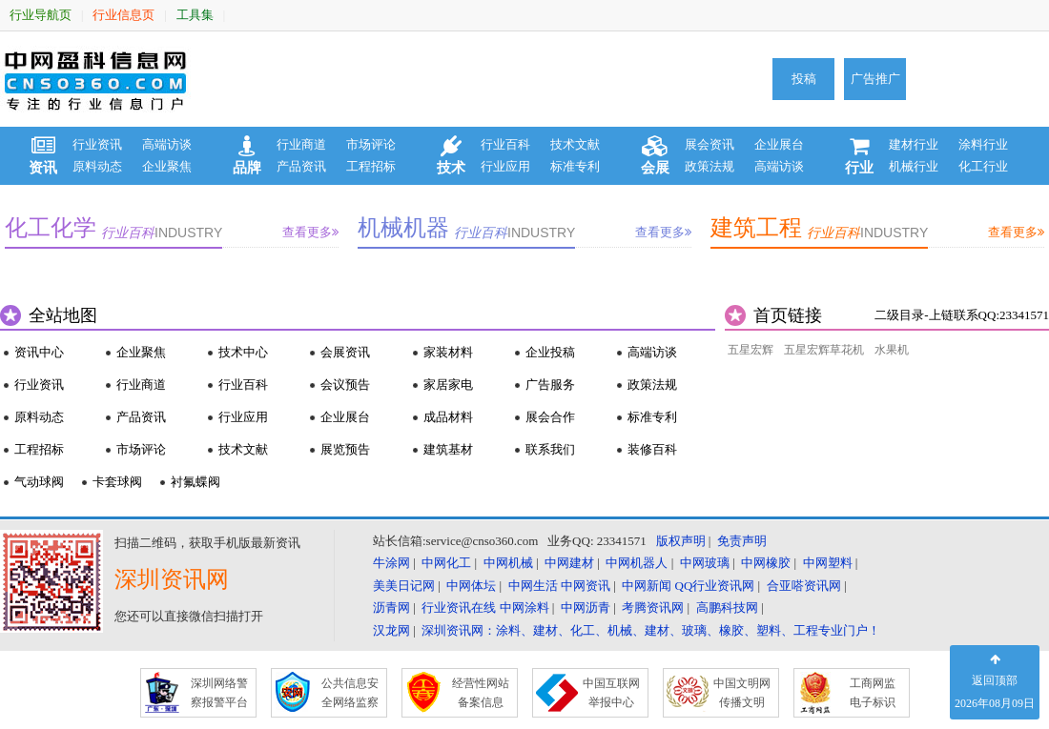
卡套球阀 (117, 482)
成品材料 (448, 417)
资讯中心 (39, 352)
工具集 (195, 15)
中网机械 (508, 563)
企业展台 (779, 144)
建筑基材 (448, 449)
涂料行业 (983, 144)
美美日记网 (404, 585)
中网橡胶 (766, 563)
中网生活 (533, 585)
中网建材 (569, 563)
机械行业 (913, 166)
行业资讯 (97, 144)
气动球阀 (39, 482)
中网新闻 (646, 585)
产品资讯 (301, 166)
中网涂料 (524, 607)
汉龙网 (391, 630)
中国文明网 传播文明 (742, 693)
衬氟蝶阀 (195, 482)
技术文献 (575, 144)
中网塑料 (828, 563)
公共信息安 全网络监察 (350, 693)
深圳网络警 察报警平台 (219, 693)
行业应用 (505, 166)
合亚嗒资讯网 (804, 585)
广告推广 (875, 78)
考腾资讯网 (653, 607)
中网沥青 (585, 607)
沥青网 (391, 607)
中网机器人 (637, 563)
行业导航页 (41, 15)
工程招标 (371, 166)
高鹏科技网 (727, 607)
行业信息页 (123, 15)
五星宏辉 (750, 349)
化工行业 (983, 166)
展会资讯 (709, 144)
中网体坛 (471, 585)
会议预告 (345, 384)
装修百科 (652, 449)
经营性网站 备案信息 (480, 693)
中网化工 (446, 563)
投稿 (804, 78)
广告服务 (550, 384)
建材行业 (913, 144)
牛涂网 (391, 563)
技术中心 (243, 352)
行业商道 (301, 144)
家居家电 (448, 384)
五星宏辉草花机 (824, 349)
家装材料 (448, 352)
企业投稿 (550, 352)
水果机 (891, 349)
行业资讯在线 (459, 607)
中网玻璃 (705, 563)
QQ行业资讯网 (715, 585)
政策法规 (709, 166)
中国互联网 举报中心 (611, 693)
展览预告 (345, 449)
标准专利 (575, 166)
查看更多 (310, 232)
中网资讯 (585, 585)
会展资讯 (345, 352)
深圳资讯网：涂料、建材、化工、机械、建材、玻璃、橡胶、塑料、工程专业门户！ (651, 630)
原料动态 (97, 166)
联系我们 (550, 449)
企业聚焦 (167, 166)
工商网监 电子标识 (872, 693)
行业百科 (505, 144)
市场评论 (371, 144)
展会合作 (550, 417)
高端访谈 (167, 144)
